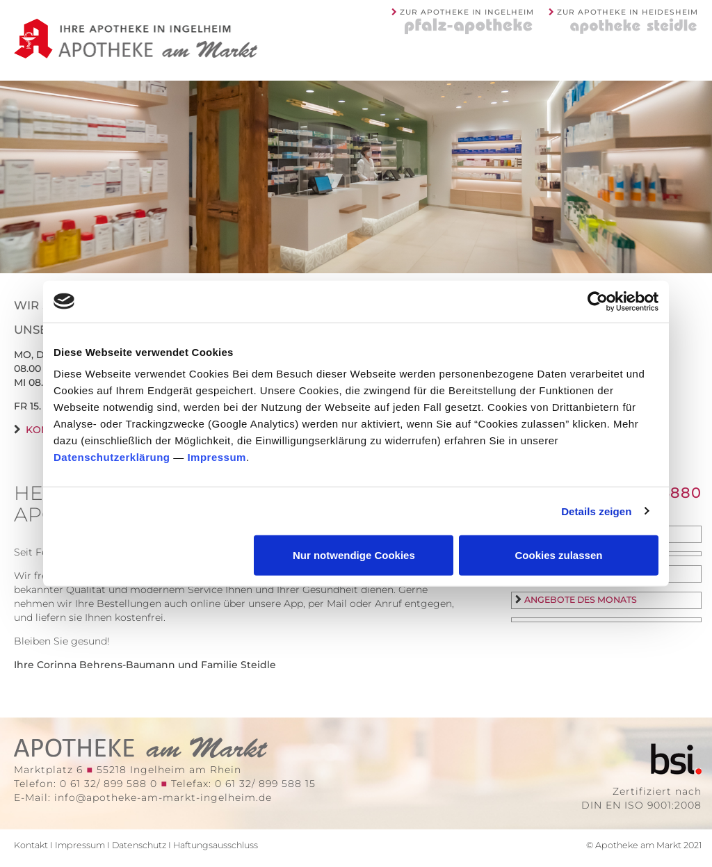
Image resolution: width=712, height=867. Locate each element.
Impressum (216, 457)
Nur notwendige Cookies (354, 555)
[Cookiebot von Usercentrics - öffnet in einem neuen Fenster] (597, 301)
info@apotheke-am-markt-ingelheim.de (163, 797)
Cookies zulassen (559, 555)
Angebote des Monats (580, 599)
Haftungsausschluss (215, 845)
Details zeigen (596, 511)
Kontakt (31, 845)
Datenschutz (139, 845)
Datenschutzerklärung (112, 457)
